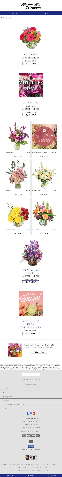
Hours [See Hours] (52, 475)
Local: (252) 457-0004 (31, 427)
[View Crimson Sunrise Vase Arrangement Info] (17, 213)
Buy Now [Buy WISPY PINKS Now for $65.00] (18, 195)
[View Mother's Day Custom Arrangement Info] (31, 85)
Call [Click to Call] (10, 475)
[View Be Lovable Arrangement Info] (31, 37)
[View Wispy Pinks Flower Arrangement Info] (17, 175)
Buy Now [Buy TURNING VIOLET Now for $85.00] (18, 156)
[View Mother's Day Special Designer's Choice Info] (31, 303)
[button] (31, 446)
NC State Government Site (38, 467)
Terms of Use (43, 470)
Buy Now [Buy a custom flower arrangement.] (39, 352)
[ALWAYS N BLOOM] (31, 9)
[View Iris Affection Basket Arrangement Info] (31, 252)
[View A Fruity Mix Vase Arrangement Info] (44, 213)
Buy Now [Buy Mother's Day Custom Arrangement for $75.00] (31, 114)
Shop (15, 13)
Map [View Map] (31, 475)
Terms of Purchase (31, 470)
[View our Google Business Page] (31, 414)
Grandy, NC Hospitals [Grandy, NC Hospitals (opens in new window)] (27, 464)
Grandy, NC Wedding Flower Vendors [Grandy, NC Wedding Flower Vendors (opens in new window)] (48, 464)
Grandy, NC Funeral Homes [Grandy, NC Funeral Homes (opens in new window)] (10, 464)
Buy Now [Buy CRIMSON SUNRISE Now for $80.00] (18, 233)
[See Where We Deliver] (31, 384)
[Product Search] (31, 374)
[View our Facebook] (28, 414)
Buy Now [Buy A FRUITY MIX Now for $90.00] (44, 233)
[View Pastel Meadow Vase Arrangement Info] (44, 175)
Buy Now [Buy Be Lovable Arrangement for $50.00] (31, 63)
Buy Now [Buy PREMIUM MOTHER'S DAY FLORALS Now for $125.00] (44, 156)
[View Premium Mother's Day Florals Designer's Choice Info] (44, 136)
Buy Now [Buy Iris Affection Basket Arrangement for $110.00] (31, 282)
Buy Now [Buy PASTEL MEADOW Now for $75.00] (44, 195)
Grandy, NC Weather (21, 467)
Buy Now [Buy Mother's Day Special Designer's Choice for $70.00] (31, 333)
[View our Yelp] (34, 414)
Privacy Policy (19, 470)
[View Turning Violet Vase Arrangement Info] (17, 136)
